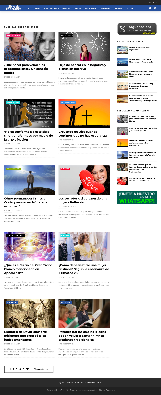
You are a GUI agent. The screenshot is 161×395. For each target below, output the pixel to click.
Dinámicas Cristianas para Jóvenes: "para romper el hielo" (141, 73)
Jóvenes (66, 8)
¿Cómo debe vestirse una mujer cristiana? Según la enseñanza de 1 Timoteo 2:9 (83, 269)
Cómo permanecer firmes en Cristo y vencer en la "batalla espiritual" (25, 202)
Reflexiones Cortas (93, 382)
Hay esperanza (68, 102)
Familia (77, 8)
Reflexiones (34, 8)
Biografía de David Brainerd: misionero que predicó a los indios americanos (25, 336)
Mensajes (105, 8)
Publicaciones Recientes (21, 27)
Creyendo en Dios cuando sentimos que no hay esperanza (141, 142)
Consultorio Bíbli (15, 235)
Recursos (142, 14)
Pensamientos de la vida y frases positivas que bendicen (141, 86)
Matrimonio (91, 8)
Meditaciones (13, 35)
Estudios (118, 8)
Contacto (79, 382)
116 (27, 369)
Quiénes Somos (66, 382)
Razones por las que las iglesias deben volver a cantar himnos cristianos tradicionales (82, 336)
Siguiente (39, 369)
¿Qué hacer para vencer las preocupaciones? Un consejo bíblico (26, 69)
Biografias (12, 302)
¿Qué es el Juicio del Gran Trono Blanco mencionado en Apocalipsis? (28, 269)
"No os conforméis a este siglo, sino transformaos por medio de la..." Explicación (28, 135)
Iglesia (129, 8)
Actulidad (66, 302)
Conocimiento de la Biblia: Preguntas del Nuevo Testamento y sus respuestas (143, 98)
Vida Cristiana (51, 8)
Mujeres (65, 169)
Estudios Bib (13, 102)
